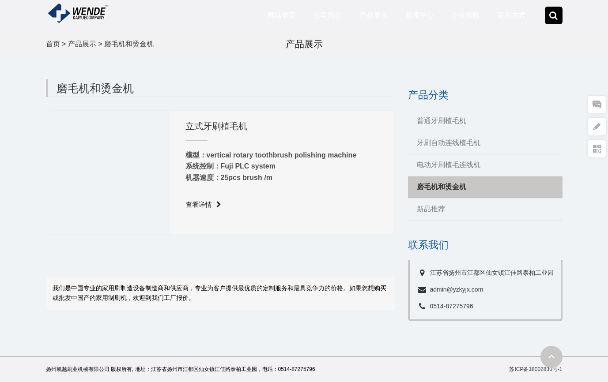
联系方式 (511, 15)
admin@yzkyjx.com (456, 289)
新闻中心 (419, 15)
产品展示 (373, 15)
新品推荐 (431, 209)
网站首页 (282, 15)
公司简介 (327, 15)
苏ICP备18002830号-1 (535, 369)
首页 (53, 44)
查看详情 (203, 203)
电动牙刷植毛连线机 (448, 165)
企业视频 (465, 15)
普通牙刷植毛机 (441, 120)
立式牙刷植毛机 (216, 126)
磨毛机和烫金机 (129, 44)
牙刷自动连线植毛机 (448, 142)
